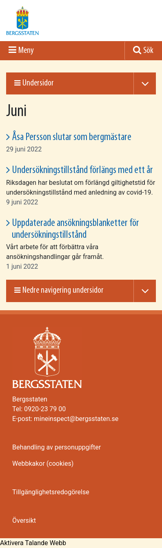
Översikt (24, 520)
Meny (26, 50)
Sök (148, 50)
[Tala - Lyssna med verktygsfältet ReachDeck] (33, 543)
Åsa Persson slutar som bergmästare (71, 137)
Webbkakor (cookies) (42, 463)
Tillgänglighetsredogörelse (50, 492)
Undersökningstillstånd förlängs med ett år (82, 170)
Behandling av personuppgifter (56, 447)
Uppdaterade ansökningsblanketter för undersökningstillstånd (75, 229)
